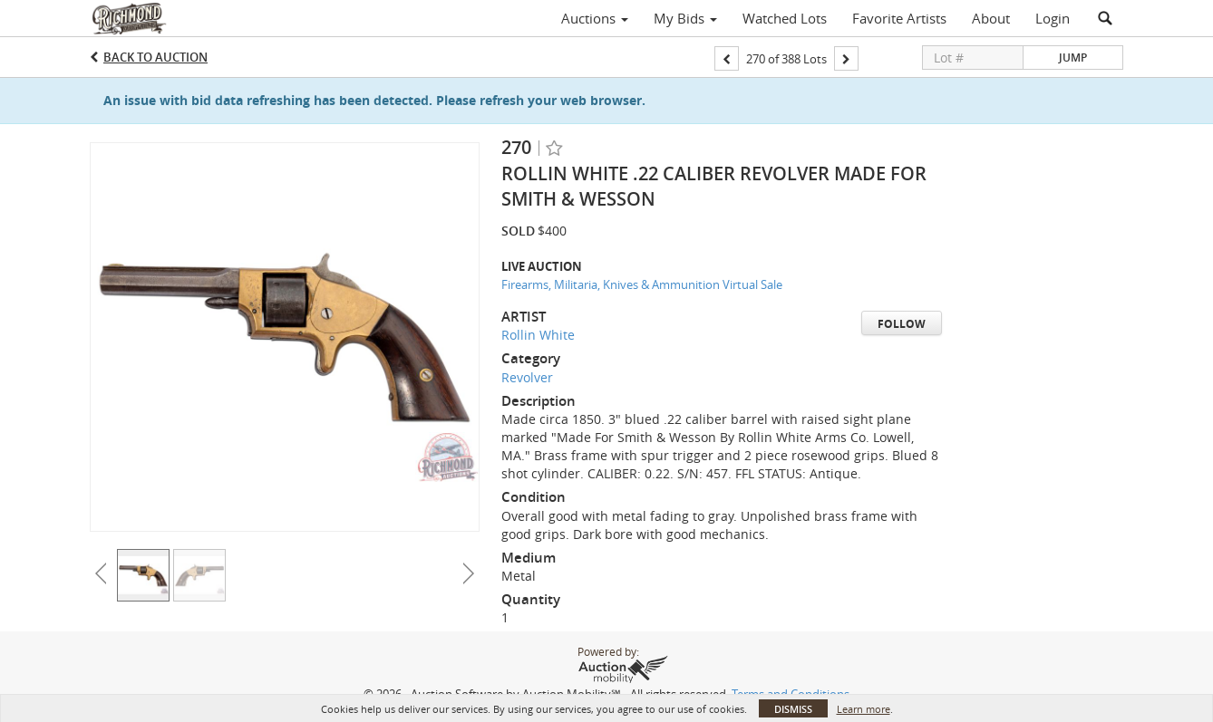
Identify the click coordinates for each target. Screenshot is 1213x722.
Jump (1073, 57)
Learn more (863, 709)
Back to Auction (155, 57)
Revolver (527, 377)
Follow (902, 324)
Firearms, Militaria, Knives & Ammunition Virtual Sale (641, 284)
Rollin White (538, 334)
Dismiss (793, 709)
